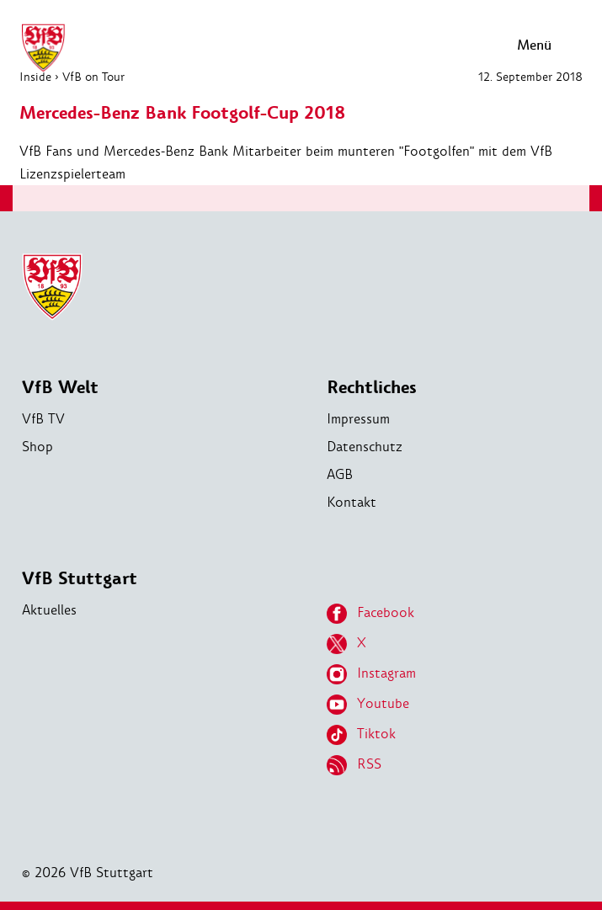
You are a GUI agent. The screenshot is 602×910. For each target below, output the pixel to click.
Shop (37, 446)
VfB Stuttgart (79, 579)
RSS (354, 765)
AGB (340, 474)
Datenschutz (364, 446)
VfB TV (43, 419)
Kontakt (351, 502)
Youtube (368, 704)
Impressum (358, 419)
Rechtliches (372, 387)
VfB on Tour (93, 76)
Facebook (370, 614)
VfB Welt (60, 387)
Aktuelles (49, 610)
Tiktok (361, 735)
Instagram (371, 674)
